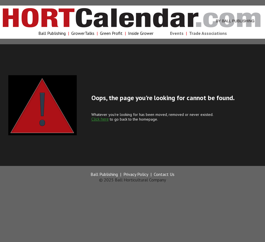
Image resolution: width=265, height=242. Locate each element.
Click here (100, 119)
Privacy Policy (135, 174)
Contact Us (164, 174)
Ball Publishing (52, 33)
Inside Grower (140, 33)
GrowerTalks (82, 33)
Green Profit (111, 33)
